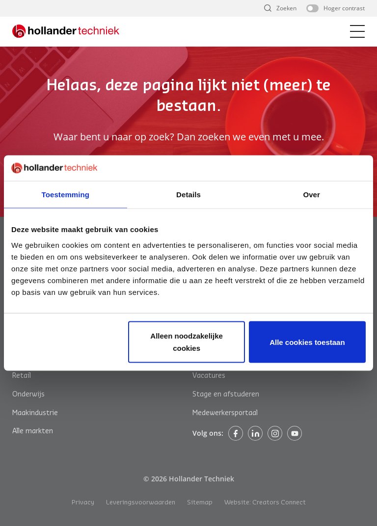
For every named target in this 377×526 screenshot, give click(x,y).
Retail (21, 375)
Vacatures (208, 375)
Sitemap (200, 502)
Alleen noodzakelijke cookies (186, 341)
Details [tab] (188, 194)
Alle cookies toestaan (307, 342)
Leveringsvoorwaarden (140, 502)
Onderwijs (28, 394)
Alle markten (32, 431)
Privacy (83, 502)
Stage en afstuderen (225, 394)
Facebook (235, 433)
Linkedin (255, 433)
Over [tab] (311, 194)
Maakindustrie (35, 413)
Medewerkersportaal (225, 413)
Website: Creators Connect (265, 502)
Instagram (275, 433)
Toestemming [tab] (66, 194)
